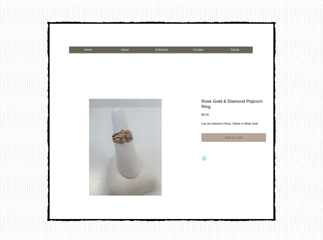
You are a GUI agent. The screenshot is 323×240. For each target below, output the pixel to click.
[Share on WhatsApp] (204, 158)
